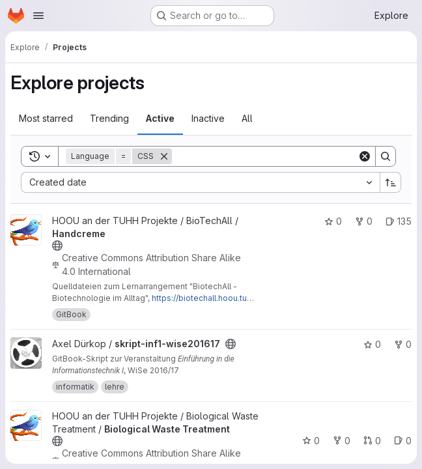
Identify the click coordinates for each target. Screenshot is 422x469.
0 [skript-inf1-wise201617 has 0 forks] (403, 344)
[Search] (265, 156)
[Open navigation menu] (38, 15)
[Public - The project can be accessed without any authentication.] (57, 245)
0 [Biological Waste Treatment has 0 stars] (311, 440)
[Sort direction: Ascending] (390, 182)
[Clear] (365, 156)
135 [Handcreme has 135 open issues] (399, 221)
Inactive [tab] (208, 118)
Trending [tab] (109, 118)
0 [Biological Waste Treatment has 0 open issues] (403, 440)
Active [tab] (160, 118)
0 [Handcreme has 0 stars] (333, 221)
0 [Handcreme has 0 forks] (364, 221)
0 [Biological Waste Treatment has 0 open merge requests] (372, 440)
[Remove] (164, 156)
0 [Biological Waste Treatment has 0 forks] (341, 440)
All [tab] (247, 118)
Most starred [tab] (46, 118)
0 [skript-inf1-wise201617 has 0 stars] (372, 344)
